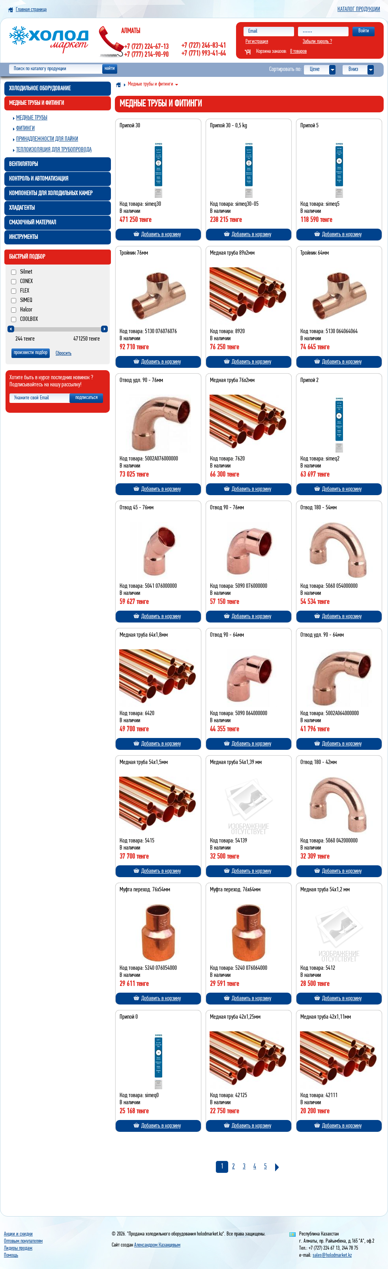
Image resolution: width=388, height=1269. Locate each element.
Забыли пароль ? (317, 42)
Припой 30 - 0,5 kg (228, 126)
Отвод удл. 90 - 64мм (322, 635)
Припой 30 (130, 126)
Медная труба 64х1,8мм (144, 635)
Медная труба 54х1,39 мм (236, 762)
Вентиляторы (23, 164)
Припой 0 (129, 1017)
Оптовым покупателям (23, 1241)
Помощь (11, 1255)
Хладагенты (22, 208)
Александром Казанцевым (157, 1245)
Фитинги (25, 128)
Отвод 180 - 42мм (318, 762)
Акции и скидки (18, 1234)
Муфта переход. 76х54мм (145, 890)
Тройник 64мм (314, 253)
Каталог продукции (358, 9)
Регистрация (257, 42)
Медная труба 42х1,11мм (325, 1017)
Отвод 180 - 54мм (318, 508)
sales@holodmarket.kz (332, 1255)
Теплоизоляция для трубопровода (54, 150)
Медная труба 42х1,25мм (235, 1017)
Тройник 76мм (134, 253)
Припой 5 (309, 126)
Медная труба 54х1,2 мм (325, 890)
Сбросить (63, 353)
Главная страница (31, 10)
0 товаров (298, 51)
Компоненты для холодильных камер (50, 193)
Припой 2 (309, 380)
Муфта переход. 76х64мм (235, 890)
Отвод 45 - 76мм (137, 508)
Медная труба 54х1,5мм (144, 762)
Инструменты (23, 237)
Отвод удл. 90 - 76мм (141, 380)
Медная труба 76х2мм (232, 380)
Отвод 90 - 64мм (227, 635)
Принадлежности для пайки (47, 139)
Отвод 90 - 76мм (227, 508)
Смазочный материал (32, 223)
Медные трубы (31, 118)
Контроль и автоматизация (38, 179)
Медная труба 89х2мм (232, 253)
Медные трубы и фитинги (36, 103)
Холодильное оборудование (40, 89)
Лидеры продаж (18, 1248)
